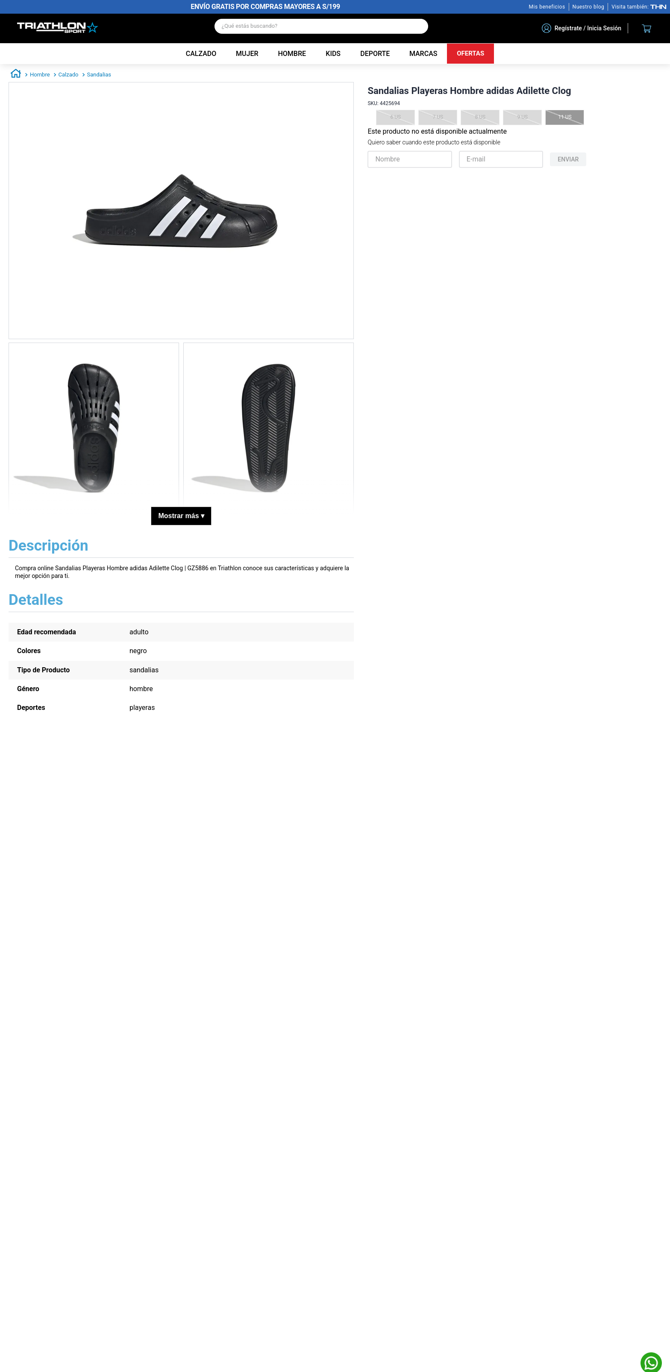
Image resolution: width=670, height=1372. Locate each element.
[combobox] (321, 28)
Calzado (69, 74)
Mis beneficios (547, 7)
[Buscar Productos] (417, 26)
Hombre (40, 74)
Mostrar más (181, 515)
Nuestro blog (589, 7)
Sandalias (99, 74)
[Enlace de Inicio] (16, 74)
